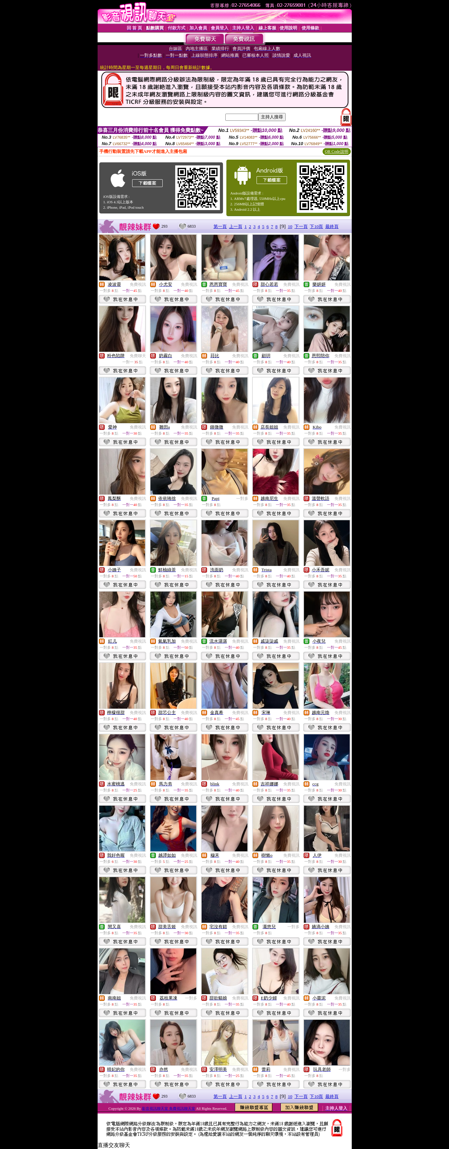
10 (290, 226)
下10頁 (316, 226)
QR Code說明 (336, 151)
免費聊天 (138, 355)
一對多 (242, 498)
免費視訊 (138, 284)
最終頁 (332, 226)
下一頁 (301, 226)
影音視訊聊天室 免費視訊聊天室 (168, 1108)
